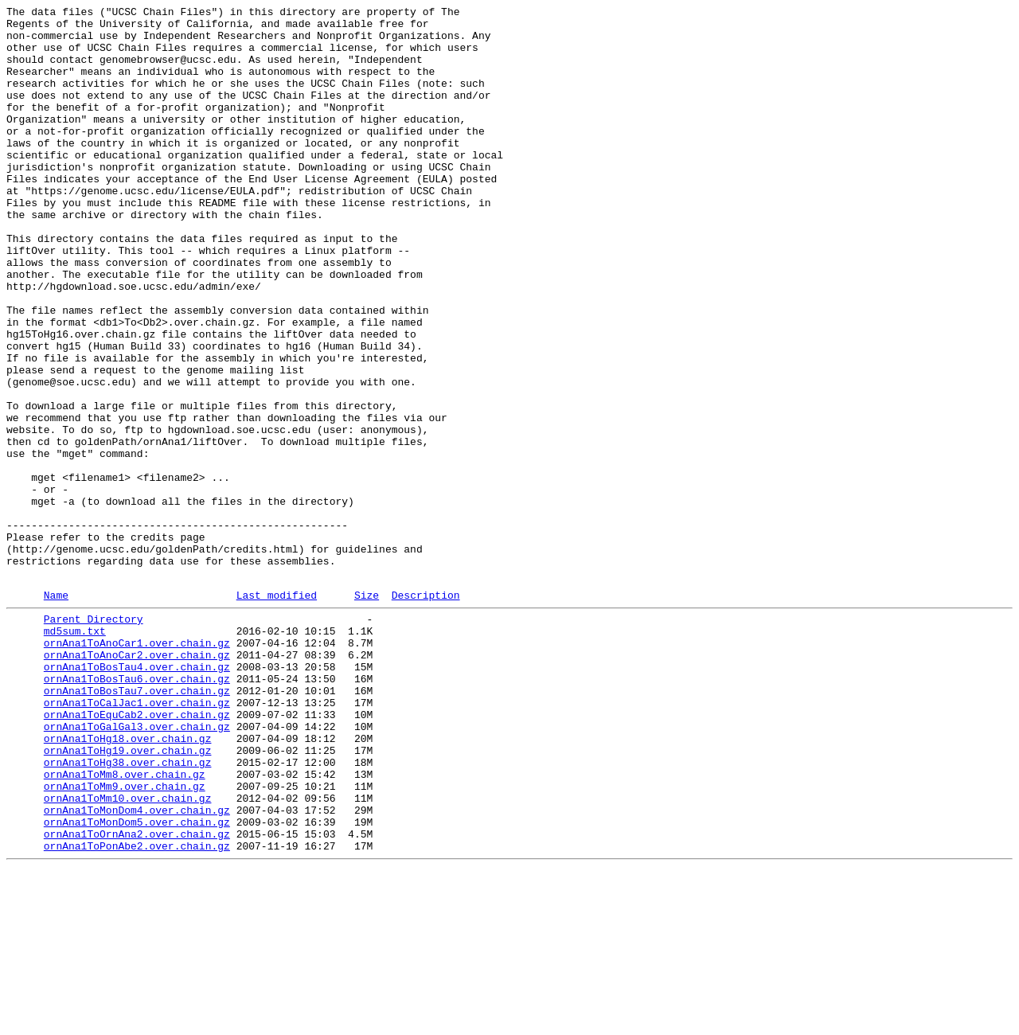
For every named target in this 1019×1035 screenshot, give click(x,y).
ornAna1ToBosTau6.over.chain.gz (137, 810)
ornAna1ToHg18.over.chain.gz (128, 881)
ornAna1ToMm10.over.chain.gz (128, 953)
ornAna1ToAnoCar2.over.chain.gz (137, 781)
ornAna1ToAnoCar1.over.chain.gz (137, 767)
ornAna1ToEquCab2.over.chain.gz (137, 853)
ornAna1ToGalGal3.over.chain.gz (137, 867)
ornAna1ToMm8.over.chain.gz (124, 924)
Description (426, 712)
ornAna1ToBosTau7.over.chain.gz (137, 824)
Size (366, 712)
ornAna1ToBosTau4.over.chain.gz (137, 795)
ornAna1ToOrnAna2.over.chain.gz (137, 996)
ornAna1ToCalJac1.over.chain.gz (137, 838)
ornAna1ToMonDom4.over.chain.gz (137, 967)
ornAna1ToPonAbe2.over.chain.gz (137, 1010)
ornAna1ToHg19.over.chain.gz (128, 896)
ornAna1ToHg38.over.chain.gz (128, 910)
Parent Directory (93, 738)
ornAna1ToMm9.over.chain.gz (124, 938)
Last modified (276, 712)
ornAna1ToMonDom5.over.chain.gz (137, 981)
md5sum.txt (75, 752)
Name (56, 712)
